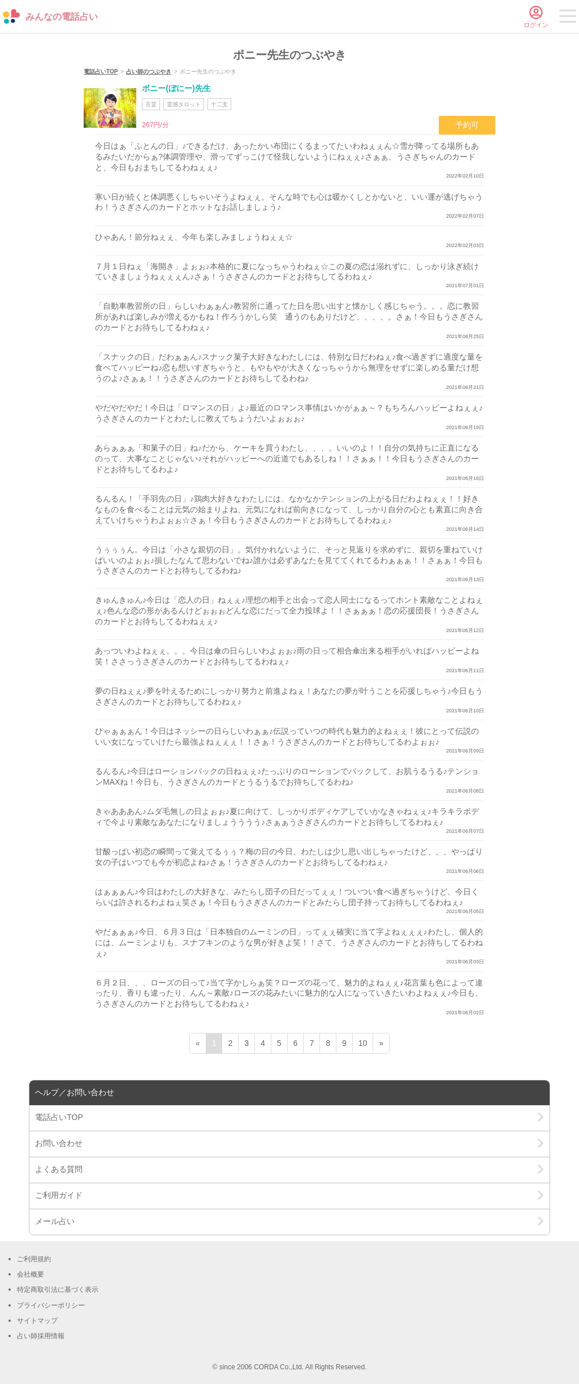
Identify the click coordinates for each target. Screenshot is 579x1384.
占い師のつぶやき (148, 71)
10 (363, 1043)
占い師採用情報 (40, 1336)
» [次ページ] (381, 1043)
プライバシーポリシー (51, 1305)
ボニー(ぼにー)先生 (176, 88)
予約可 (467, 124)
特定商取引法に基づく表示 (57, 1290)
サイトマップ (37, 1321)
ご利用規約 (34, 1259)
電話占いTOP (101, 71)
